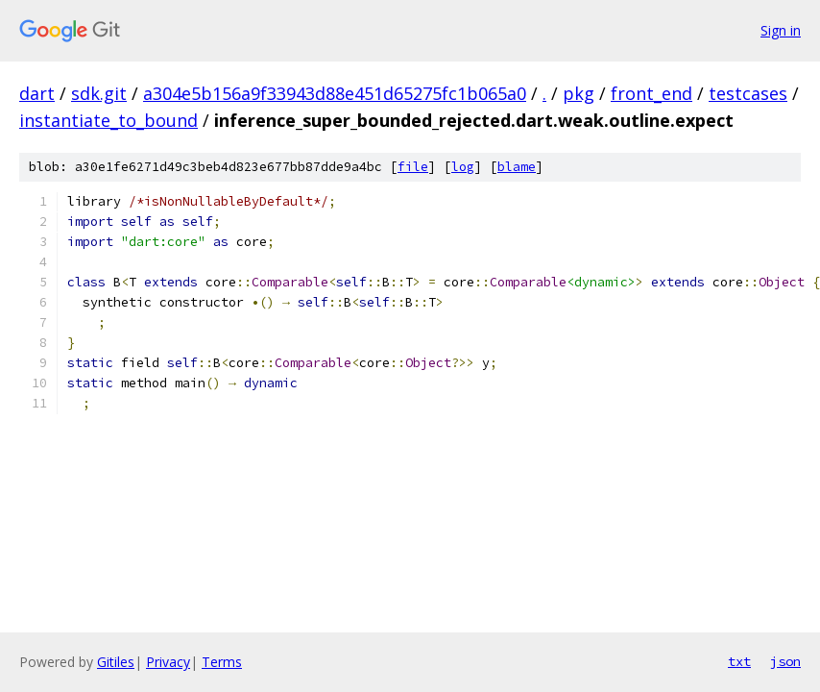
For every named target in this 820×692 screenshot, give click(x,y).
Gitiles (115, 662)
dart (37, 93)
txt (739, 661)
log (462, 167)
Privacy (168, 662)
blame (516, 167)
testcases (748, 93)
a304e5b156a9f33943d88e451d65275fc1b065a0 (334, 93)
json (785, 661)
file (413, 167)
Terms (222, 662)
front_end (651, 93)
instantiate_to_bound (108, 120)
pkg (578, 93)
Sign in (780, 30)
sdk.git (99, 93)
